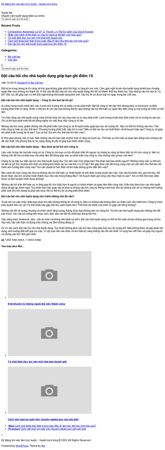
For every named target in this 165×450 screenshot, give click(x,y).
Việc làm (12, 59)
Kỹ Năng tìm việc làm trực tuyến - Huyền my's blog (29, 4)
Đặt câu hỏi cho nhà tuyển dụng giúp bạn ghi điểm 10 (37, 44)
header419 (24, 82)
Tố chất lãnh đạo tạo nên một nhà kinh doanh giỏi (35, 37)
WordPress (22, 445)
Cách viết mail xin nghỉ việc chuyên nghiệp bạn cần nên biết (43, 419)
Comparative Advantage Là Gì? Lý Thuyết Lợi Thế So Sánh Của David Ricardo (50, 31)
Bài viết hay (14, 56)
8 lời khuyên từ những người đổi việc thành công (36, 303)
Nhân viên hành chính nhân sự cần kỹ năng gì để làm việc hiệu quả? (45, 34)
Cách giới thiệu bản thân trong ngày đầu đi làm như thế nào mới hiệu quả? (48, 41)
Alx (43, 445)
